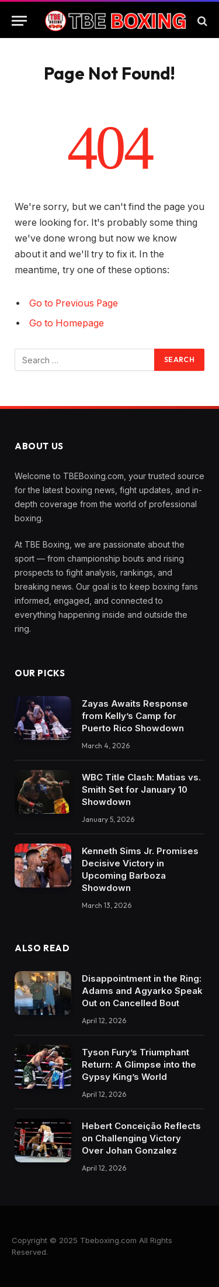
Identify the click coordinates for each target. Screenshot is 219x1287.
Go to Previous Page (73, 303)
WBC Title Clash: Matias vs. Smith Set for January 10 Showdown (141, 789)
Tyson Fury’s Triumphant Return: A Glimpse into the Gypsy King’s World (139, 1064)
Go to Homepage (66, 323)
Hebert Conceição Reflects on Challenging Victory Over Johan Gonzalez (141, 1138)
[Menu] (19, 21)
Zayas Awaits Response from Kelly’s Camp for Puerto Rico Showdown (135, 716)
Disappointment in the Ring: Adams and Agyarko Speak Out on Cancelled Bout (142, 991)
